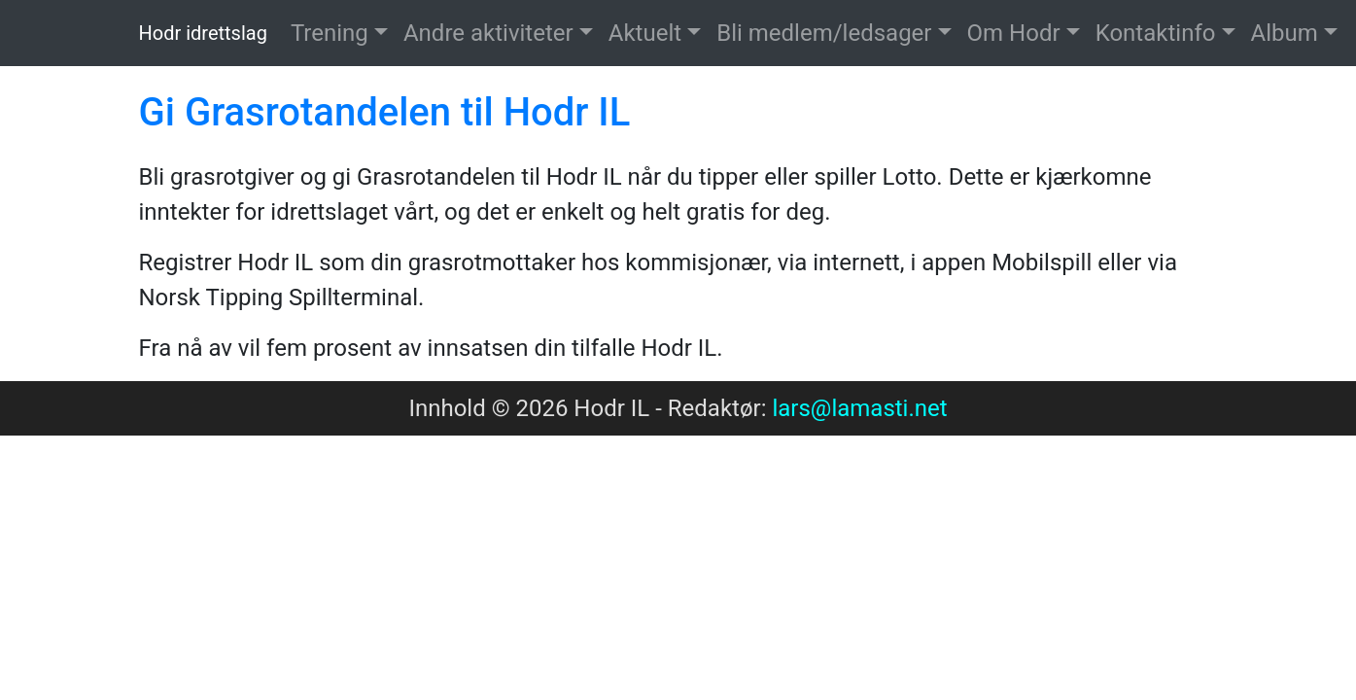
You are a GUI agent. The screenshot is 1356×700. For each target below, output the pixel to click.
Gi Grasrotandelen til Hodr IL (385, 112)
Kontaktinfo (1155, 33)
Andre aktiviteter (488, 33)
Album (1284, 33)
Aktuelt (644, 33)
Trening (329, 33)
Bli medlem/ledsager (823, 33)
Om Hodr (1013, 33)
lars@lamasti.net (859, 408)
